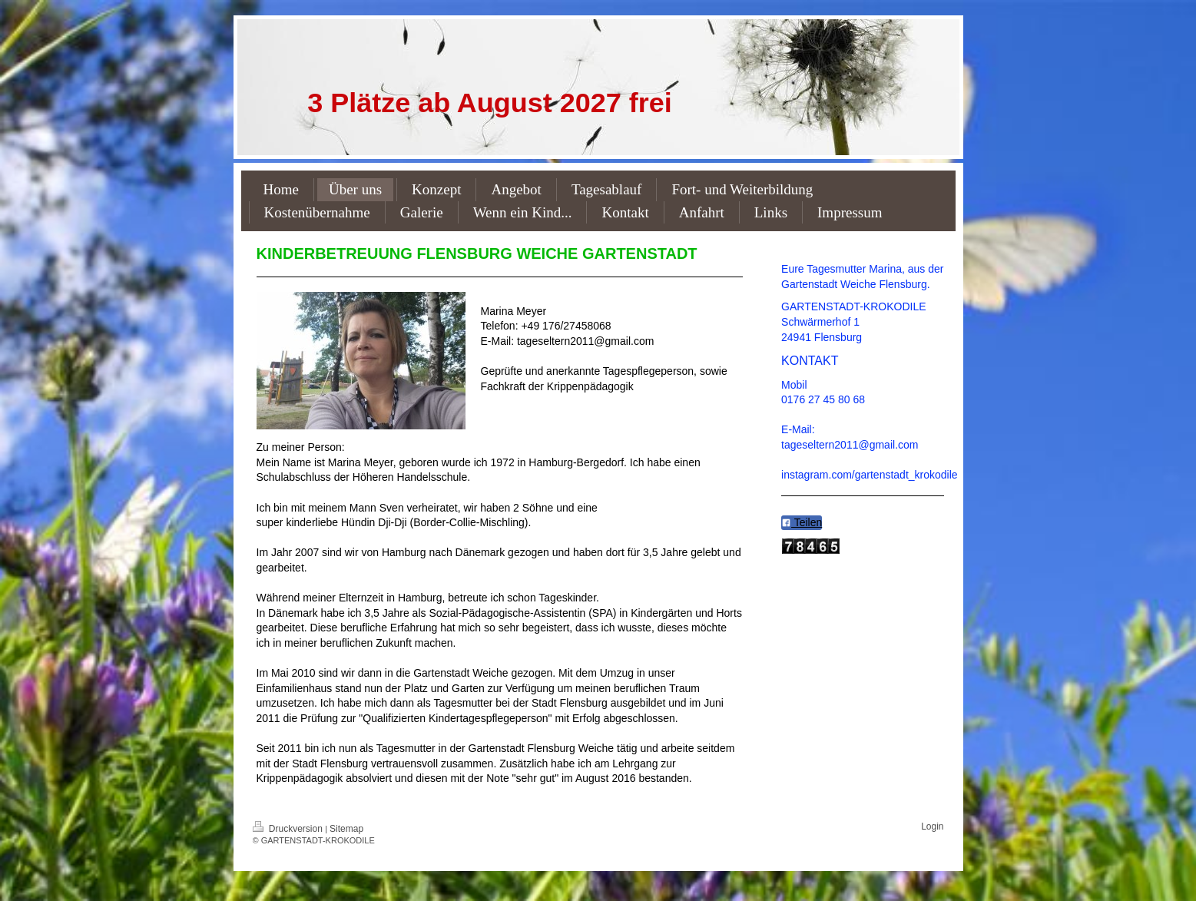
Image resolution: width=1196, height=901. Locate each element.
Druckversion (289, 828)
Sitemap (346, 828)
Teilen (801, 522)
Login (932, 826)
